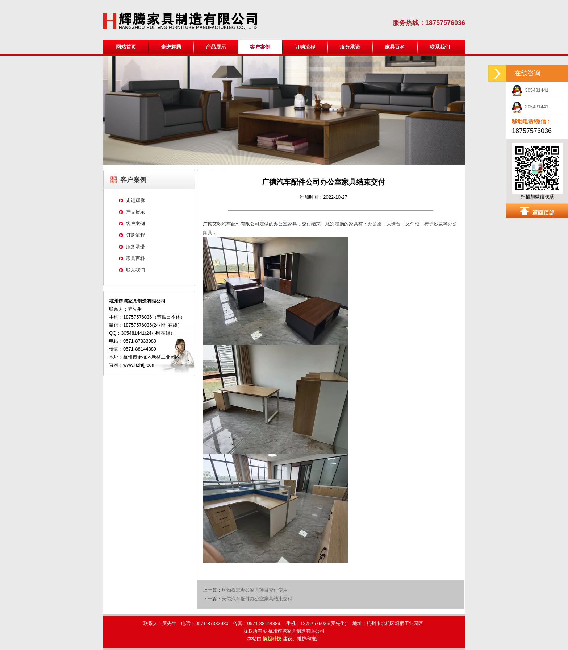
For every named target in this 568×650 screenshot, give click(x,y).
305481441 (529, 90)
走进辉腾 (171, 47)
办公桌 (375, 224)
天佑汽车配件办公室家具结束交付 (257, 598)
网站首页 (126, 47)
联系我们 (440, 47)
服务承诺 (350, 47)
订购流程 (305, 47)
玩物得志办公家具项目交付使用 (255, 590)
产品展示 (216, 47)
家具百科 (395, 47)
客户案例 (135, 223)
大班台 (394, 224)
